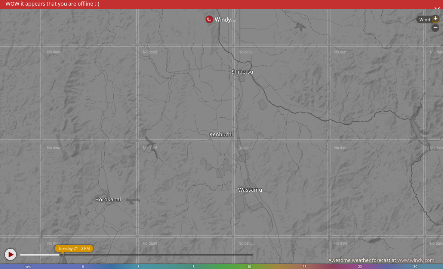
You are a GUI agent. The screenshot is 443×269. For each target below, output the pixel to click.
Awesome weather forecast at (381, 260)
